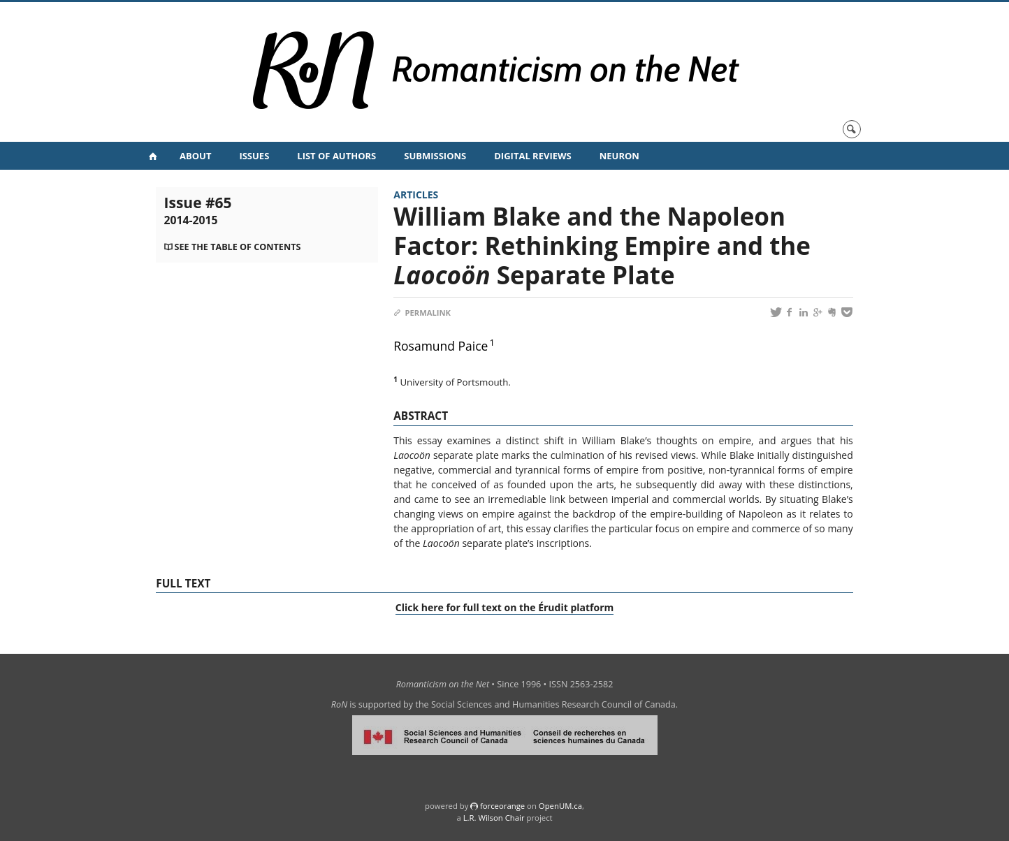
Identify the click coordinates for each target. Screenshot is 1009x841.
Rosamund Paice (440, 345)
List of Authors (336, 155)
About (195, 155)
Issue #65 (198, 210)
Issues (254, 155)
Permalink (422, 312)
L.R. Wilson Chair (494, 817)
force (502, 805)
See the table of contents (238, 247)
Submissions (435, 155)
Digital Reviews (533, 155)
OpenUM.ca (560, 805)
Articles (415, 194)
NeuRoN (619, 155)
